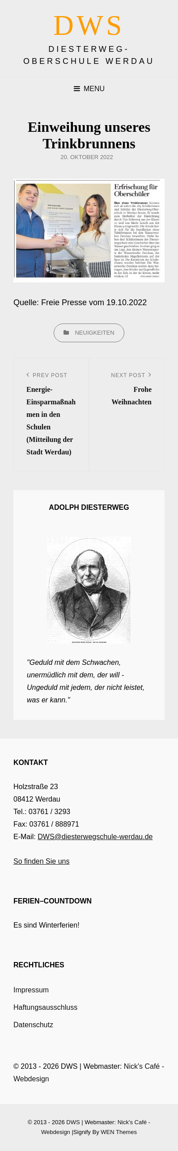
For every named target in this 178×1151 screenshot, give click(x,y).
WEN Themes (119, 1132)
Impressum (31, 990)
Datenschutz (33, 1025)
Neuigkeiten (94, 332)
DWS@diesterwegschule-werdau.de (95, 836)
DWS (89, 25)
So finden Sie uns (41, 861)
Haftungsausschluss (45, 1007)
